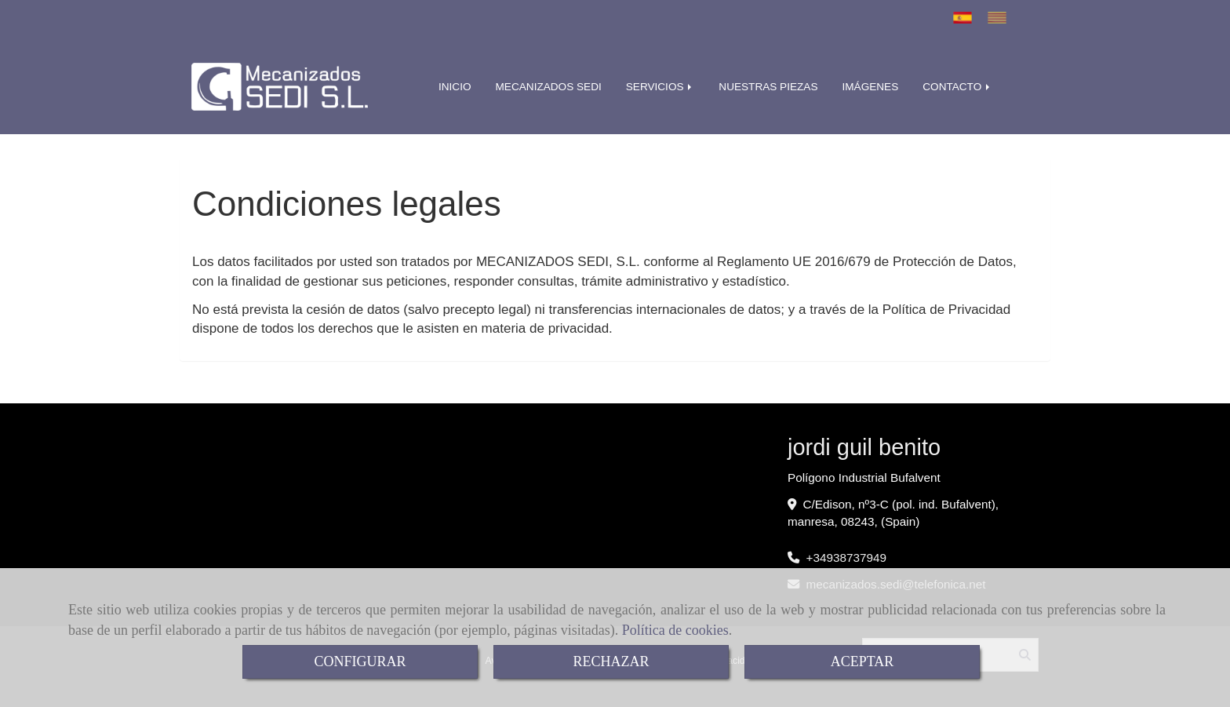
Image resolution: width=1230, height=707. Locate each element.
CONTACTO (957, 87)
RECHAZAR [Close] (611, 661)
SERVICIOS (660, 87)
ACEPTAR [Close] (862, 661)
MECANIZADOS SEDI (549, 87)
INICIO (455, 87)
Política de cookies (675, 630)
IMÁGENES (870, 87)
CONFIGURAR (360, 661)
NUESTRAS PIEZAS (768, 87)
